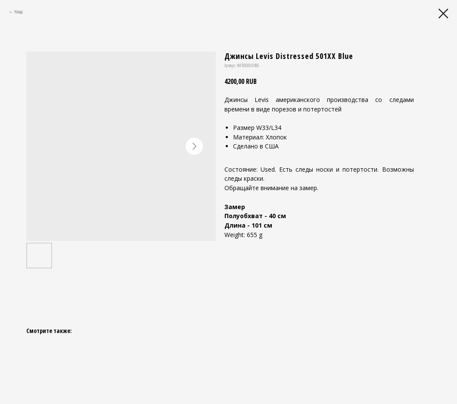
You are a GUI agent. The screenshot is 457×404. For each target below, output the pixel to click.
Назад (18, 12)
